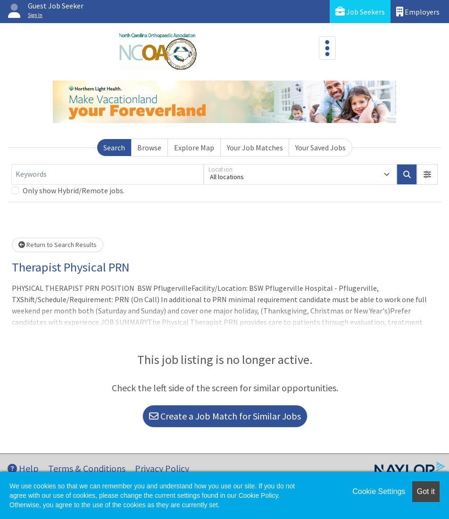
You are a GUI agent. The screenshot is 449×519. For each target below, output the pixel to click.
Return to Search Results (57, 244)
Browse (149, 147)
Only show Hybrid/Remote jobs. (74, 190)
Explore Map (194, 147)
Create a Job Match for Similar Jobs (225, 416)
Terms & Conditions (86, 468)
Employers (418, 11)
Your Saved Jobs (320, 147)
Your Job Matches (255, 147)
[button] (427, 174)
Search (114, 147)
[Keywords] (107, 174)
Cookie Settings (378, 491)
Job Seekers (360, 11)
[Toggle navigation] (327, 48)
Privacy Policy (162, 468)
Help (23, 468)
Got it (426, 491)
